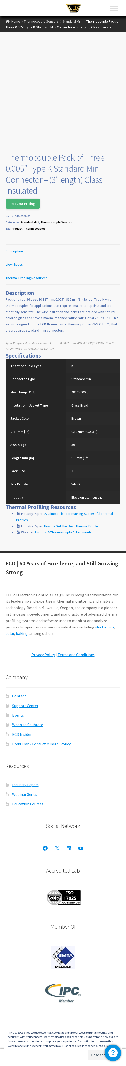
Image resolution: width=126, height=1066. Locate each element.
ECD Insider (22, 734)
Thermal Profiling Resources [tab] (27, 278)
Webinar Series (24, 794)
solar (10, 633)
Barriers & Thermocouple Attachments (63, 532)
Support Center (25, 705)
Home (15, 21)
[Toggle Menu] (114, 8)
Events (18, 715)
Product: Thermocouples (28, 228)
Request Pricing (23, 203)
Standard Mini (72, 21)
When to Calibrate (27, 724)
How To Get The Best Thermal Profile (71, 526)
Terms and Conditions (76, 654)
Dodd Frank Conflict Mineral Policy (41, 743)
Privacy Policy (43, 654)
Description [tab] (14, 251)
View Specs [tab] (14, 264)
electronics (104, 627)
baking (22, 633)
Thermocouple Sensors (41, 21)
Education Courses (27, 803)
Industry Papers (25, 784)
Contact (19, 695)
